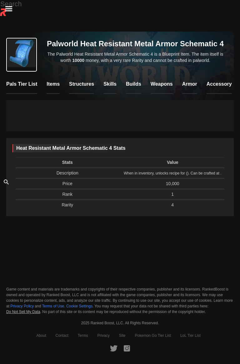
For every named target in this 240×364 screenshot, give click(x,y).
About (41, 335)
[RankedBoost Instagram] (127, 348)
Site (122, 335)
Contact (61, 335)
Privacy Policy (22, 306)
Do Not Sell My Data (23, 312)
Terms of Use (53, 306)
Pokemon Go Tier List (153, 335)
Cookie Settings (79, 306)
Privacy (104, 335)
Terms (83, 335)
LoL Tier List (190, 335)
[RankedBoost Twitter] (114, 348)
